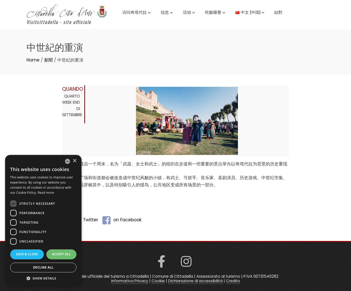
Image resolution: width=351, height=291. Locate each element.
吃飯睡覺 (215, 12)
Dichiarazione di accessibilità (195, 281)
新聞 (48, 60)
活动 (189, 12)
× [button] (74, 161)
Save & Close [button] (27, 254)
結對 (278, 12)
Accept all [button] (61, 254)
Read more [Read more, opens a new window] (46, 192)
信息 (167, 12)
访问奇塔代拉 (136, 12)
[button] (43, 278)
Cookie (158, 281)
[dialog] (43, 220)
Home (32, 60)
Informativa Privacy (129, 281)
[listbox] (67, 161)
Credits (233, 281)
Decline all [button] (43, 267)
